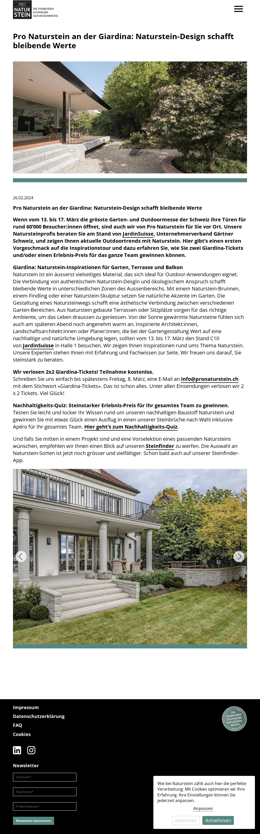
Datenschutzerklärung (38, 716)
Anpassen (203, 808)
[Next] (239, 556)
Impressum (26, 707)
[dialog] (204, 802)
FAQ (17, 725)
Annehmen (218, 820)
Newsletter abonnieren (33, 821)
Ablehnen (186, 820)
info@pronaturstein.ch (209, 378)
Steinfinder (160, 446)
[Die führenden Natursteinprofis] (234, 719)
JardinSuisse (38, 345)
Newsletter (26, 765)
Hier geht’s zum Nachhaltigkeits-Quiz (130, 426)
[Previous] (21, 556)
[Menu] (238, 9)
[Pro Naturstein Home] (35, 9)
